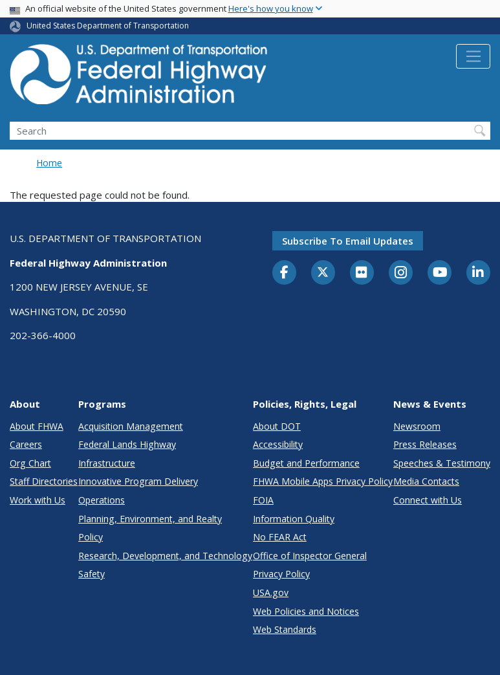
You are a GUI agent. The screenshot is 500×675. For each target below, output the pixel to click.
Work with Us (37, 500)
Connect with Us (427, 500)
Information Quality (293, 519)
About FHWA (36, 426)
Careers (26, 444)
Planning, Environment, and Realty (150, 519)
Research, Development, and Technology (165, 555)
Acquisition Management (130, 426)
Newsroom (416, 426)
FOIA (263, 500)
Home (49, 163)
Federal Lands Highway (127, 444)
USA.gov (270, 592)
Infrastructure (106, 463)
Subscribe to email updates (347, 240)
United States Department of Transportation (108, 25)
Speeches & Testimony (441, 463)
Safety (91, 574)
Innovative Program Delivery (138, 481)
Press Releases (425, 444)
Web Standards (284, 629)
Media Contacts (426, 481)
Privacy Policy (281, 574)
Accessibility (278, 444)
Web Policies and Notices (306, 611)
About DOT (277, 426)
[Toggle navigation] (473, 56)
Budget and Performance (306, 463)
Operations (101, 500)
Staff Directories (44, 481)
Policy (90, 537)
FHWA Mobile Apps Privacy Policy (323, 481)
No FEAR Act (280, 537)
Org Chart (30, 463)
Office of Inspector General (310, 555)
